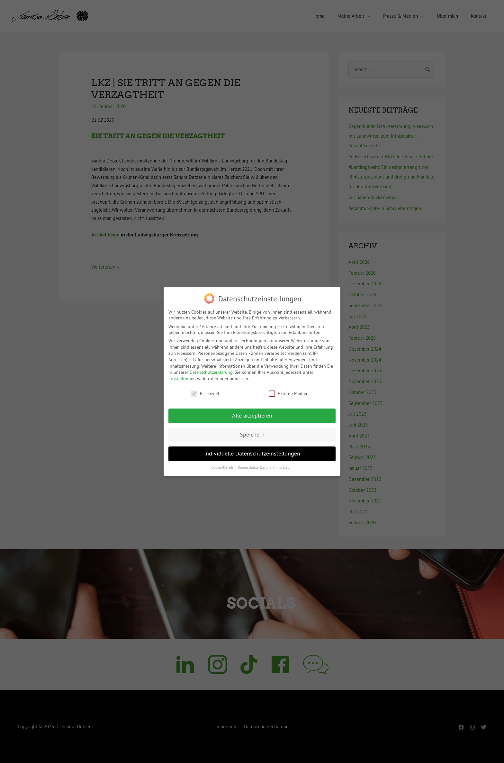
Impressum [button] (283, 467)
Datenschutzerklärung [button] (255, 467)
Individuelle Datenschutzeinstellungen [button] (252, 453)
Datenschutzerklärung (211, 372)
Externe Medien (289, 393)
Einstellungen (182, 379)
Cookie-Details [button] (223, 467)
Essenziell (205, 393)
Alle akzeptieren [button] (252, 415)
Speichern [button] (252, 434)
